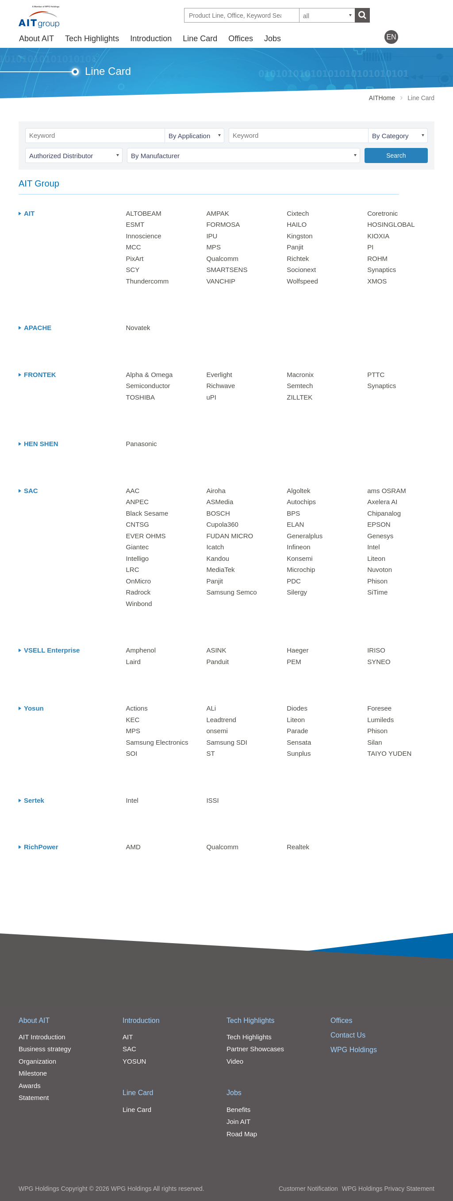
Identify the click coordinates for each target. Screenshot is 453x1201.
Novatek (138, 327)
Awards (30, 1085)
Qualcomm (222, 258)
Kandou (217, 558)
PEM (294, 661)
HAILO (297, 224)
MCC (133, 247)
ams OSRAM (386, 490)
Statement (34, 1097)
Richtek (298, 258)
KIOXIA (378, 236)
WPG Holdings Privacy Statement (388, 1188)
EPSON (379, 524)
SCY (133, 269)
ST (210, 753)
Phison (377, 581)
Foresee (379, 708)
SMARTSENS (226, 269)
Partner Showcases (255, 1049)
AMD (133, 847)
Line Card (200, 38)
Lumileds (380, 719)
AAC (133, 490)
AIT (128, 1037)
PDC (294, 581)
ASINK (216, 650)
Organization (37, 1061)
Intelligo (137, 558)
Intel (373, 547)
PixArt (135, 258)
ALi (211, 708)
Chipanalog (384, 513)
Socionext (301, 269)
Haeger (297, 650)
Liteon (376, 558)
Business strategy (45, 1049)
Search (396, 155)
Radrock (138, 592)
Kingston (299, 236)
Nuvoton (379, 569)
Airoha (215, 490)
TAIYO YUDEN (389, 753)
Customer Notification (308, 1188)
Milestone (33, 1073)
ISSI (212, 800)
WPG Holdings (353, 1049)
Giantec (137, 547)
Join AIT (238, 1121)
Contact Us (347, 1035)
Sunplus (299, 753)
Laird (133, 661)
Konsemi (299, 558)
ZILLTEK (299, 397)
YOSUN (134, 1061)
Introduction (151, 38)
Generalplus (304, 536)
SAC (129, 1049)
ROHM (377, 258)
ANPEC (137, 501)
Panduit (217, 661)
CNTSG (138, 524)
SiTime (377, 592)
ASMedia (219, 501)
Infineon (298, 547)
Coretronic (382, 213)
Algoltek (298, 490)
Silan (374, 742)
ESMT (135, 224)
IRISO (376, 650)
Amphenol (141, 650)
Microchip (301, 569)
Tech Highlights (92, 38)
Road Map (241, 1134)
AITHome (382, 97)
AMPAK (217, 213)
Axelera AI (382, 501)
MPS (213, 247)
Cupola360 (222, 524)
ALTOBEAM (143, 213)
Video (234, 1061)
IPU (211, 236)
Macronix (300, 374)
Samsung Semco (231, 592)
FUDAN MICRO (229, 536)
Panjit (295, 247)
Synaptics (381, 269)
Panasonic (141, 443)
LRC (132, 569)
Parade (297, 731)
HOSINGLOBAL (391, 224)
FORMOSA (223, 224)
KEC (133, 719)
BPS (293, 513)
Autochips (301, 501)
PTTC (375, 374)
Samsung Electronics (157, 742)
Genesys (380, 536)
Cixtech (298, 213)
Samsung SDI (226, 742)
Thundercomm (147, 281)
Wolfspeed (302, 281)
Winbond (139, 603)
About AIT (36, 38)
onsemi (216, 731)
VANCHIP (220, 281)
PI (370, 247)
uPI (211, 397)
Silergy (297, 592)
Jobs (272, 38)
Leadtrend (221, 719)
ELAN (295, 524)
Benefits (238, 1109)
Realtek (298, 847)
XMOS (377, 281)
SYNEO (379, 661)
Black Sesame (147, 513)
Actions (137, 708)
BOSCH (218, 513)
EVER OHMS (146, 536)
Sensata (299, 742)
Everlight (219, 374)
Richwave (220, 385)
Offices (240, 38)
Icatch (215, 547)
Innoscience (143, 236)
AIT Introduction (42, 1037)
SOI (132, 753)
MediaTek (220, 569)
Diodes (297, 708)
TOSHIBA (140, 397)
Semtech (300, 385)
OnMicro (138, 581)
